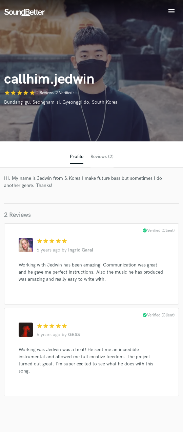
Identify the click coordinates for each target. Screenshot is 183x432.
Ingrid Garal (80, 250)
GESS (74, 335)
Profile (76, 156)
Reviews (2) (102, 156)
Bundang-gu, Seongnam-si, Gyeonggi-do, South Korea (61, 102)
